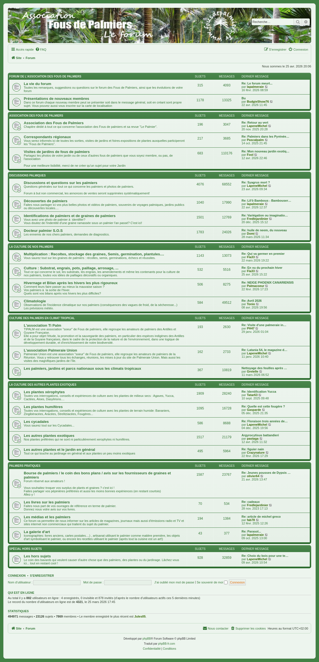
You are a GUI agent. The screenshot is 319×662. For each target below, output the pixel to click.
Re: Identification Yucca (259, 391)
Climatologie (35, 301)
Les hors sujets (37, 556)
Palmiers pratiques (24, 465)
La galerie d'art (37, 532)
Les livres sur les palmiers (47, 502)
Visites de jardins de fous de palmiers (57, 152)
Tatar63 (252, 395)
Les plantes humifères (43, 407)
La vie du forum (37, 84)
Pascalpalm (255, 140)
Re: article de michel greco (261, 516)
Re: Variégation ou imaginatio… (265, 215)
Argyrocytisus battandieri (260, 435)
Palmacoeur (255, 286)
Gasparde (254, 409)
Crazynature (256, 452)
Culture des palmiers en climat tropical (42, 318)
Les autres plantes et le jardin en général (59, 449)
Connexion (17, 575)
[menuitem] (40, 49)
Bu (244, 98)
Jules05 (139, 616)
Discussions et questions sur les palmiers (60, 183)
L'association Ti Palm (42, 325)
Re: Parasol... (251, 531)
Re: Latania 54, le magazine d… (264, 350)
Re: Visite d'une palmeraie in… (264, 325)
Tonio (251, 304)
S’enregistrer (42, 575)
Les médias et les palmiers (47, 517)
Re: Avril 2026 (252, 300)
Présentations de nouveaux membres (56, 98)
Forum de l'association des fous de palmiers (45, 76)
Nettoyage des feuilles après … (264, 368)
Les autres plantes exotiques (49, 436)
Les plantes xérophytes (44, 392)
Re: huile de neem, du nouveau (264, 230)
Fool (250, 154)
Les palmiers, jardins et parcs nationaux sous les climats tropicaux (82, 368)
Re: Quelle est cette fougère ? (263, 406)
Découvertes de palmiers (45, 201)
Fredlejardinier (257, 218)
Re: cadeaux (251, 501)
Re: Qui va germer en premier (263, 253)
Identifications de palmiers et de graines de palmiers (69, 216)
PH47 (251, 328)
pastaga (253, 438)
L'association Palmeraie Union (50, 350)
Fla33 (251, 257)
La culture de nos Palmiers (31, 246)
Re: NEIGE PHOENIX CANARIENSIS (268, 282)
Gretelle (252, 371)
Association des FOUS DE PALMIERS (36, 115)
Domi (251, 233)
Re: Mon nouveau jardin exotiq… (265, 151)
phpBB (147, 638)
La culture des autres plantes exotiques (42, 384)
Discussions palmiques (27, 175)
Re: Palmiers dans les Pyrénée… (265, 136)
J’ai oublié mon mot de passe (174, 582)
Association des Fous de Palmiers (54, 123)
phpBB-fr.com (166, 643)
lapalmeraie (255, 86)
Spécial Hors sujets (25, 548)
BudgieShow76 (258, 101)
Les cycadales (36, 422)
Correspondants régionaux (47, 137)
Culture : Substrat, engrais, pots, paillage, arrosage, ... (71, 268)
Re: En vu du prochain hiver (262, 267)
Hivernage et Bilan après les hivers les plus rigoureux (71, 283)
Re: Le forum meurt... (257, 83)
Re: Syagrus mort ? (256, 182)
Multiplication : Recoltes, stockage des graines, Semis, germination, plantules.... (94, 254)
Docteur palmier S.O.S (43, 230)
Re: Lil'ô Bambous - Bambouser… (266, 200)
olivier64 (253, 476)
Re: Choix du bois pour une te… (265, 555)
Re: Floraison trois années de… (265, 421)
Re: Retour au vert (255, 122)
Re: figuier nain (253, 449)
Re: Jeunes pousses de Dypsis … (266, 472)
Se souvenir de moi (212, 582)
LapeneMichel (257, 126)
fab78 (251, 520)
